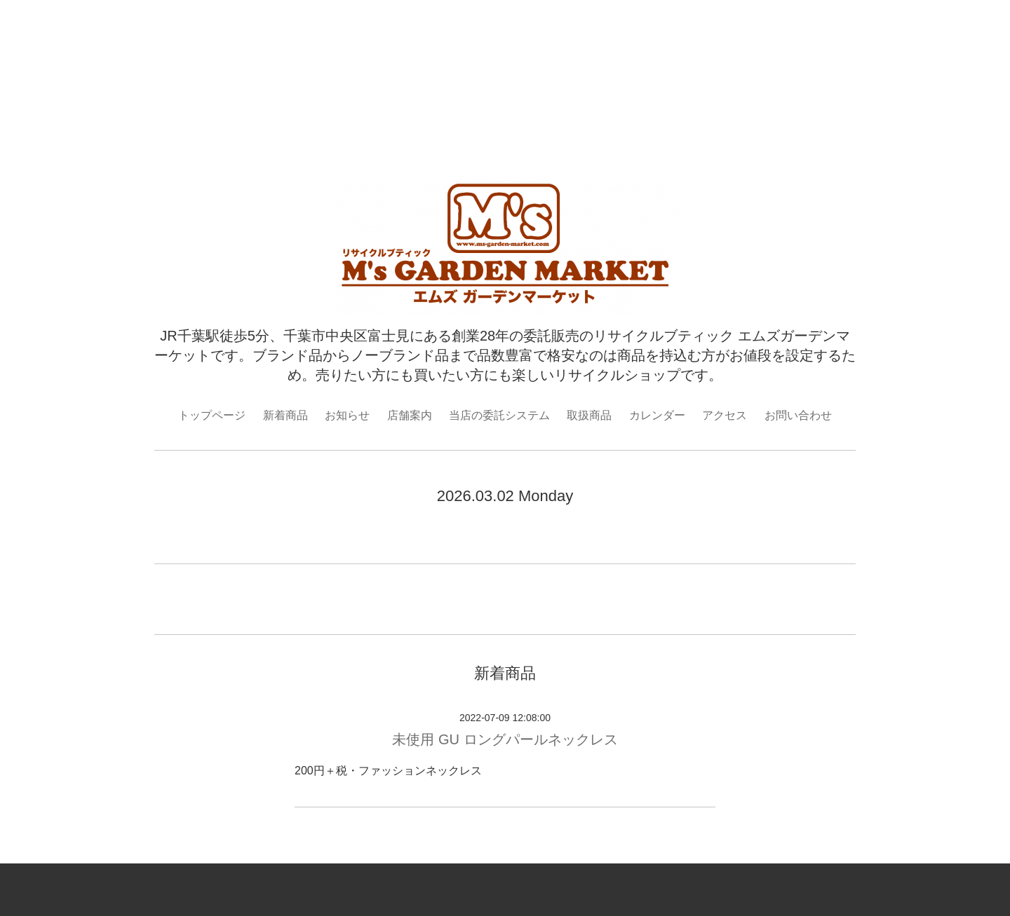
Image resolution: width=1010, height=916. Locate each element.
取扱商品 (589, 415)
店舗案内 (409, 415)
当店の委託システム (499, 415)
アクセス (724, 415)
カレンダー (657, 415)
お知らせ (347, 415)
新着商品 (285, 415)
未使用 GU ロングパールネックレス (504, 739)
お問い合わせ (798, 415)
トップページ (211, 415)
